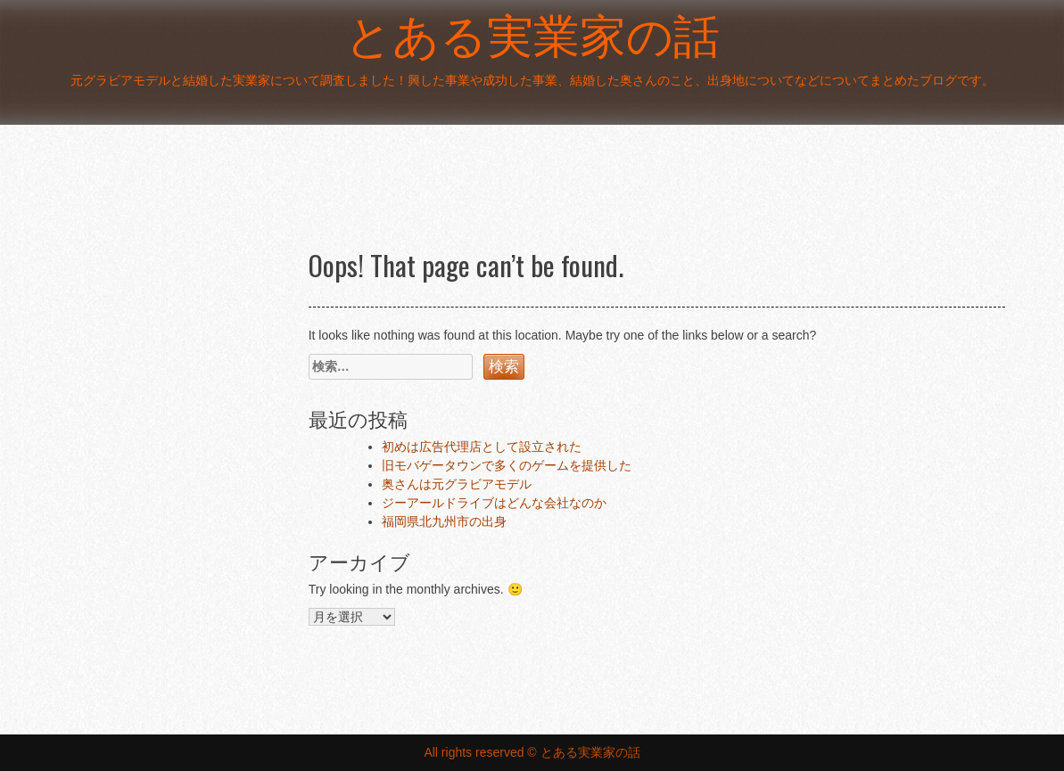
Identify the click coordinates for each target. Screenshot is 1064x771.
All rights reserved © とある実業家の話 (531, 752)
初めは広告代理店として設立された (481, 446)
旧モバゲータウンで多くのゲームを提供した (506, 465)
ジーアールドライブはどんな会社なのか (494, 503)
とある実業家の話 (532, 35)
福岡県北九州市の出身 (444, 521)
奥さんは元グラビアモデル (457, 484)
